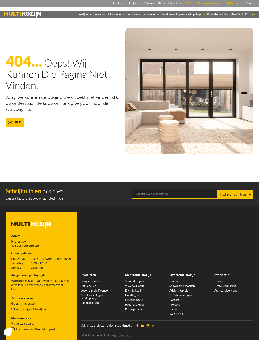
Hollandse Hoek (135, 303)
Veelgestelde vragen (227, 289)
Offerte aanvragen (181, 294)
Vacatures (170, 3)
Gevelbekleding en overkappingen (183, 14)
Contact (250, 3)
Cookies (219, 279)
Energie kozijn (134, 289)
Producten (107, 3)
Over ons (140, 3)
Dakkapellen (116, 14)
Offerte (185, 3)
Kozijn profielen (135, 308)
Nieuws (154, 3)
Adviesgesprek (232, 3)
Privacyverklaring (225, 284)
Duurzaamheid (134, 299)
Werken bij (176, 313)
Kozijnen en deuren (92, 14)
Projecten (124, 3)
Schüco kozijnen (135, 279)
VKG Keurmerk (135, 284)
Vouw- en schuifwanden (143, 14)
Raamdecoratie (217, 14)
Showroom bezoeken (207, 3)
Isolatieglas (132, 294)
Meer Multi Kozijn (242, 14)
